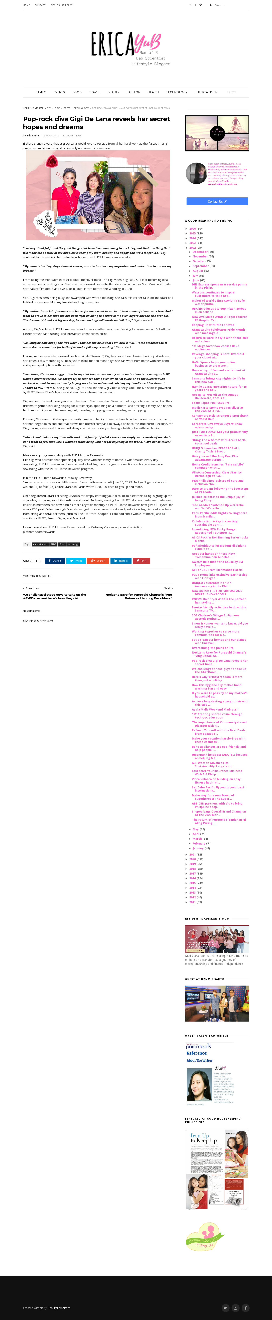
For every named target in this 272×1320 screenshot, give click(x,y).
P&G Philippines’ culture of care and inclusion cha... (218, 482)
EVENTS (59, 92)
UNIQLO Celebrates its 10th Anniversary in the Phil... (211, 584)
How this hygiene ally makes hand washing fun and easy (216, 686)
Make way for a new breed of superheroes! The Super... (213, 797)
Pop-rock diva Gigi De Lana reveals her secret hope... (220, 662)
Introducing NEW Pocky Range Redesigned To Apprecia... (214, 530)
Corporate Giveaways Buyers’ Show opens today (217, 425)
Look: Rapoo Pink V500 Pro (211, 403)
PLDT (57, 108)
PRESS (231, 92)
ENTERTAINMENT (207, 92)
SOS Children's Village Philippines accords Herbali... (215, 616)
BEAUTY (113, 92)
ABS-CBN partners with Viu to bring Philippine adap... (217, 805)
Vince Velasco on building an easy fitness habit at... (216, 780)
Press (67, 108)
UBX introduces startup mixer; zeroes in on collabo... (219, 310)
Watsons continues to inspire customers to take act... (213, 294)
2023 (193, 243)
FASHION (134, 92)
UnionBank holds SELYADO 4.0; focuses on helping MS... (219, 756)
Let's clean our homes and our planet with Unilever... (219, 641)
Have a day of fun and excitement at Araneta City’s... (218, 371)
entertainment (41, 108)
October (199, 261)
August (198, 271)
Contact (40, 5)
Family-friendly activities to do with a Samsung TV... (219, 608)
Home (26, 5)
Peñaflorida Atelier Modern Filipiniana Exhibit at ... (219, 547)
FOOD (77, 92)
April (196, 834)
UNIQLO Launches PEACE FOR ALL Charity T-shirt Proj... (215, 449)
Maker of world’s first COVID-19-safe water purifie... (218, 302)
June (196, 280)
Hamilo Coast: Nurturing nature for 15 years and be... (219, 388)
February (199, 843)
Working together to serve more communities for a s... (215, 633)
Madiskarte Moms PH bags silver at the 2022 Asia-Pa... (217, 409)
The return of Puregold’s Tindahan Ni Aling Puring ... (219, 821)
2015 (193, 883)
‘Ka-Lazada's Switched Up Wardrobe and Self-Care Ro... (218, 506)
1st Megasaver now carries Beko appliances (215, 347)
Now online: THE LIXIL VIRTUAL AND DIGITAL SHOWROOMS (217, 592)
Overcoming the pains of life (213, 648)
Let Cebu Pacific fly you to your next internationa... (218, 789)
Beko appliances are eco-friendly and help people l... (219, 748)
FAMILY (41, 92)
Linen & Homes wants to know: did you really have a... (220, 625)
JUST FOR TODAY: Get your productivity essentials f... (220, 433)
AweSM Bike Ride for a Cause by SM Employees (217, 563)
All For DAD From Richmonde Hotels (217, 570)
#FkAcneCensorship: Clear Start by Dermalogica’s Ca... (217, 474)
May (196, 829)
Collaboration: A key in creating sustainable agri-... (215, 522)
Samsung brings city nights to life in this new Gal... (218, 380)
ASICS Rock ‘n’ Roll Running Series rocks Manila (220, 539)
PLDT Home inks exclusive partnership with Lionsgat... (219, 576)
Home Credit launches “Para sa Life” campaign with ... (218, 466)
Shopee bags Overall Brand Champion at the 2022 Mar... (219, 813)
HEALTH (153, 92)
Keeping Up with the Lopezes (213, 325)
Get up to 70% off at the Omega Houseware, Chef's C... (215, 396)
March (198, 839)
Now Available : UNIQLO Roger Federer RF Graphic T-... (219, 318)
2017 (193, 873)
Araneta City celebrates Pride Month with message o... (218, 331)
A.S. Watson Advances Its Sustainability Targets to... (213, 764)
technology (81, 108)
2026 (193, 228)
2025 (193, 233)
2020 (193, 859)
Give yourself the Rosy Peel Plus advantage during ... (215, 457)
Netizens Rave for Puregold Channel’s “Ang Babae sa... (219, 654)
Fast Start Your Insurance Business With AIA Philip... (217, 772)
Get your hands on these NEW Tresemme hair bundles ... (213, 555)
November (201, 256)
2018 (193, 869)
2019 (193, 864)
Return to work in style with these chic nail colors (220, 339)
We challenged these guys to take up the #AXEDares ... (219, 670)
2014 (193, 888)
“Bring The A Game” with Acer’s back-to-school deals (219, 441)
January (199, 848)
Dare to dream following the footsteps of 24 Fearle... (220, 490)
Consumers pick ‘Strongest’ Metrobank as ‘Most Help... (220, 417)
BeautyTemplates (58, 1308)
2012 (193, 897)
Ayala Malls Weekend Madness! (214, 709)
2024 (193, 238)
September (201, 266)
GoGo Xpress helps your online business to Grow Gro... (214, 363)
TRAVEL (94, 92)
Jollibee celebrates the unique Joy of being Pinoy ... (218, 498)
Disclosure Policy (61, 5)
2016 (193, 878)
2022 (193, 247)
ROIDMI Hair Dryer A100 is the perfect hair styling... (219, 600)
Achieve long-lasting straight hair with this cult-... (220, 703)
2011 (193, 902)
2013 (193, 892)
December (200, 252)
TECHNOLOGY (177, 92)
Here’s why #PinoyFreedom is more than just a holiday (217, 678)
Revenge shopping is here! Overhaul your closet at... (218, 355)
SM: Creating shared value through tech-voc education (217, 715)
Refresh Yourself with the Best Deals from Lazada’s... (218, 732)
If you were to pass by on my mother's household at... (220, 694)
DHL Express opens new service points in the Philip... (219, 286)
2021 (193, 854)
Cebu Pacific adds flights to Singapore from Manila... (219, 514)
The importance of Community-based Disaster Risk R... (219, 724)
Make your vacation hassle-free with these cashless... (218, 740)
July (196, 275)
